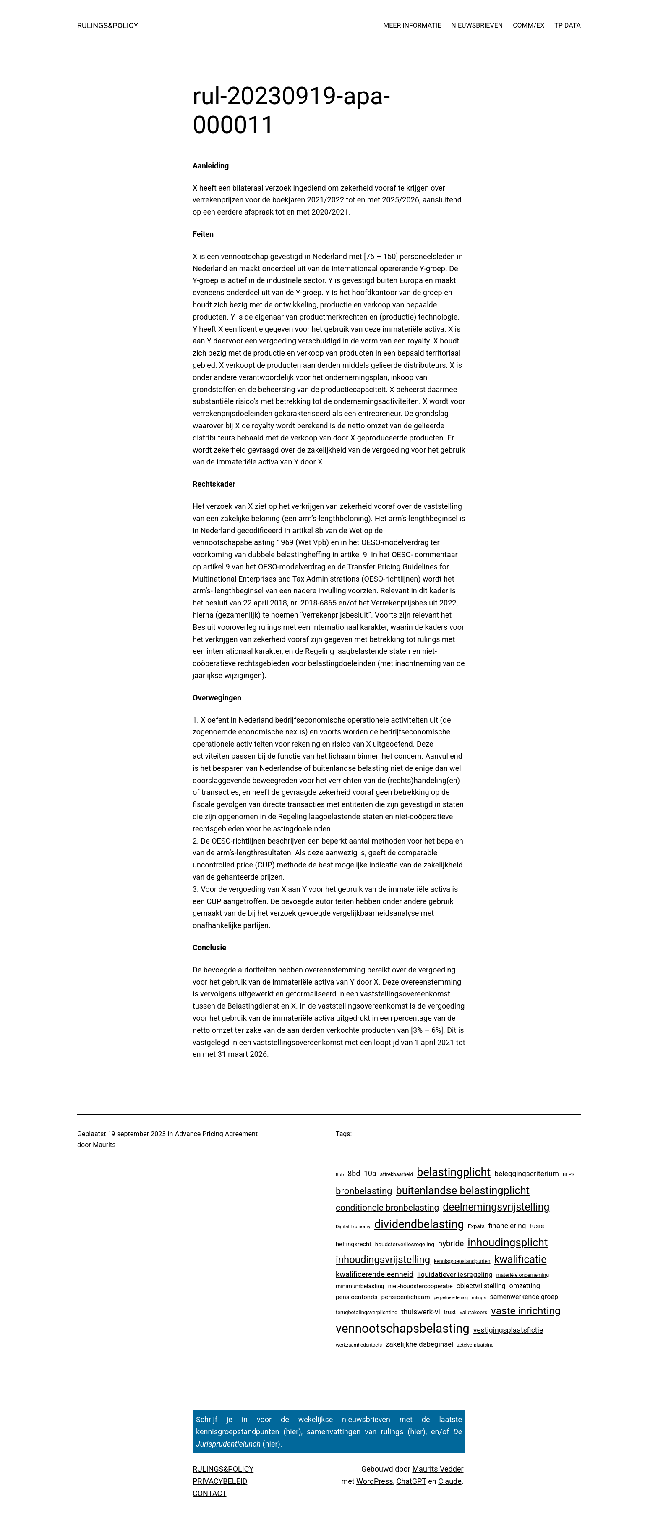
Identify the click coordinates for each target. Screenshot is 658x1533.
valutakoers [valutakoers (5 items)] (473, 1312)
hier (292, 1431)
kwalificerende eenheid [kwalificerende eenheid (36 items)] (374, 1274)
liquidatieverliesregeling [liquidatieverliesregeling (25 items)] (455, 1274)
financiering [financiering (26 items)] (507, 1225)
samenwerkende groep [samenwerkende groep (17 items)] (524, 1297)
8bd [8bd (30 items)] (353, 1173)
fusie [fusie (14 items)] (537, 1226)
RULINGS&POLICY (107, 25)
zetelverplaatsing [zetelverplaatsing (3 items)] (475, 1345)
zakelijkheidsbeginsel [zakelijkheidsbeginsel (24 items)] (419, 1344)
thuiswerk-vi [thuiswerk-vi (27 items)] (420, 1312)
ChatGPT (411, 1481)
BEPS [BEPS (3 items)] (568, 1174)
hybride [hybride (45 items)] (451, 1243)
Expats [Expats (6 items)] (476, 1226)
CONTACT (210, 1493)
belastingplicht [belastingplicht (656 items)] (454, 1172)
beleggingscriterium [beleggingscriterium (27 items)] (526, 1173)
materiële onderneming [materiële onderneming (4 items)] (522, 1275)
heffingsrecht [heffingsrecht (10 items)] (353, 1244)
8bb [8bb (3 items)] (340, 1174)
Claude (450, 1481)
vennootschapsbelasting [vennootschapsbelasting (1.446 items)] (403, 1328)
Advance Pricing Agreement (216, 1134)
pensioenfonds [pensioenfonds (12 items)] (356, 1297)
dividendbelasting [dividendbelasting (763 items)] (419, 1224)
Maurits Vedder (437, 1469)
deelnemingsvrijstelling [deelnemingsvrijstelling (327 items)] (496, 1207)
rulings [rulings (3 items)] (479, 1297)
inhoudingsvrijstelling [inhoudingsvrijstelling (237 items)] (383, 1260)
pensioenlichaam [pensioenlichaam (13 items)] (405, 1297)
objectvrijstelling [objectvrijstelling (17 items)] (481, 1286)
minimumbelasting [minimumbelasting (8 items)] (360, 1286)
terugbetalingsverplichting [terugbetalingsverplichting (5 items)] (366, 1312)
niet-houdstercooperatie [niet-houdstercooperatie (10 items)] (420, 1286)
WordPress (374, 1481)
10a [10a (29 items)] (370, 1173)
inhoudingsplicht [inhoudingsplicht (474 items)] (507, 1242)
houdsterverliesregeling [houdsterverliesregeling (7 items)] (404, 1244)
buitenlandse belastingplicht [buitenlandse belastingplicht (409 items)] (463, 1190)
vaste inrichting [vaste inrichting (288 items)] (526, 1311)
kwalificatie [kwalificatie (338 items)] (520, 1259)
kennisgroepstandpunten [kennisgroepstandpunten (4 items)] (462, 1261)
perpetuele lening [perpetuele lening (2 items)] (451, 1297)
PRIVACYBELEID (220, 1481)
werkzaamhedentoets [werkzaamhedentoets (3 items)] (359, 1345)
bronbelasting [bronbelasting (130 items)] (364, 1191)
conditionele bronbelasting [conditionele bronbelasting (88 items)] (387, 1208)
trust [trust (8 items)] (450, 1312)
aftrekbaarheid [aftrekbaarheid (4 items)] (396, 1174)
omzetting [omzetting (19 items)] (524, 1286)
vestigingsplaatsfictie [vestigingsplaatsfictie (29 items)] (508, 1330)
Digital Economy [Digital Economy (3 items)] (353, 1226)
